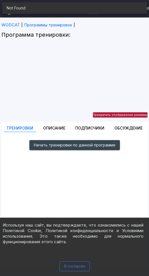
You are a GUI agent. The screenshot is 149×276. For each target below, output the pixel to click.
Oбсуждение (128, 128)
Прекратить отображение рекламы (120, 115)
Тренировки (19, 128)
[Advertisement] (74, 83)
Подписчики (89, 128)
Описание (54, 128)
